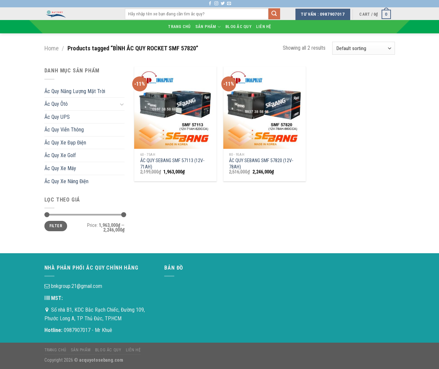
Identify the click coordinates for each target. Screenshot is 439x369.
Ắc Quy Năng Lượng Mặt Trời (74, 91)
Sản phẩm (208, 27)
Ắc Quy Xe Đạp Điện (65, 142)
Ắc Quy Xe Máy (60, 168)
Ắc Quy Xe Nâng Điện (66, 181)
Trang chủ (179, 26)
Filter (55, 226)
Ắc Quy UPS (57, 117)
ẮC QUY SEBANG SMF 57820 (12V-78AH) (261, 164)
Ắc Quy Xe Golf (60, 155)
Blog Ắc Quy (238, 26)
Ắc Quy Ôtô (56, 104)
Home (51, 48)
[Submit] (274, 14)
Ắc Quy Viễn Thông (64, 129)
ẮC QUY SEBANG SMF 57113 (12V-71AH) (172, 164)
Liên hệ (263, 26)
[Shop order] (363, 48)
